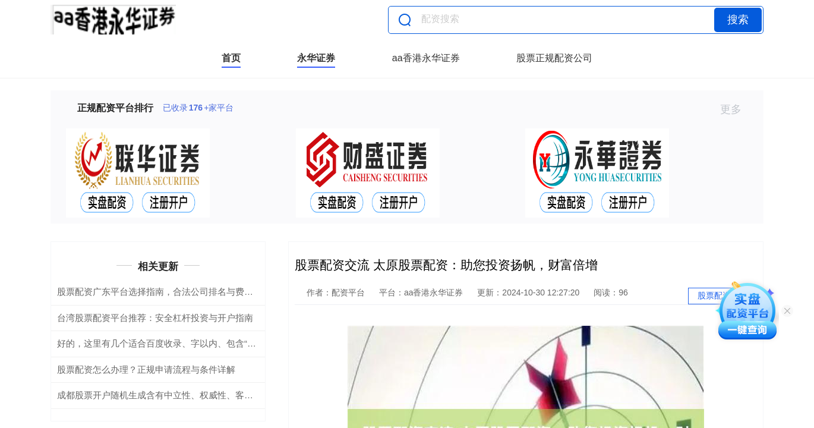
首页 (231, 58)
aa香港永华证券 (426, 58)
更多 (736, 109)
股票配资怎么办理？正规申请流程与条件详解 (146, 369)
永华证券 (316, 58)
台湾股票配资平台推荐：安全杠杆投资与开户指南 (155, 318)
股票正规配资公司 (554, 58)
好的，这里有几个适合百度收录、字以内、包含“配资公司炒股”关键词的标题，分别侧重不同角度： (251, 343)
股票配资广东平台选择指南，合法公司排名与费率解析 (164, 292)
